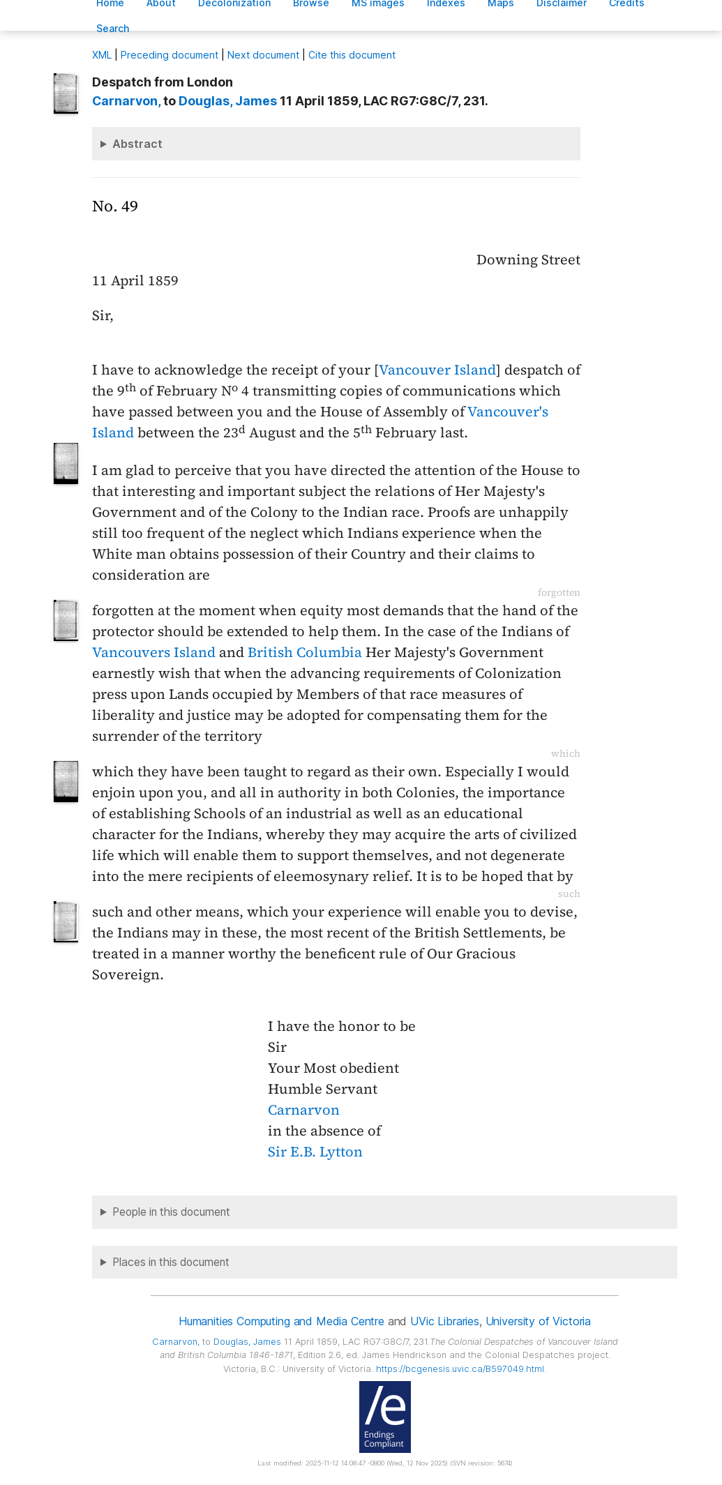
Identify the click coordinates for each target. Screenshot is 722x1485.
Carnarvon (304, 1110)
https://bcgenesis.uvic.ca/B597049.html (460, 1369)
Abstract (137, 144)
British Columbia (305, 652)
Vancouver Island (437, 369)
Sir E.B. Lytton (315, 1151)
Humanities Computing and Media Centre (281, 1321)
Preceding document (169, 55)
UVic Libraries (444, 1321)
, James (228, 100)
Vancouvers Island (154, 652)
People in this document (171, 1212)
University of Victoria (538, 1321)
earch (113, 28)
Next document (263, 55)
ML (102, 55)
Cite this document (352, 55)
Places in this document (171, 1262)
